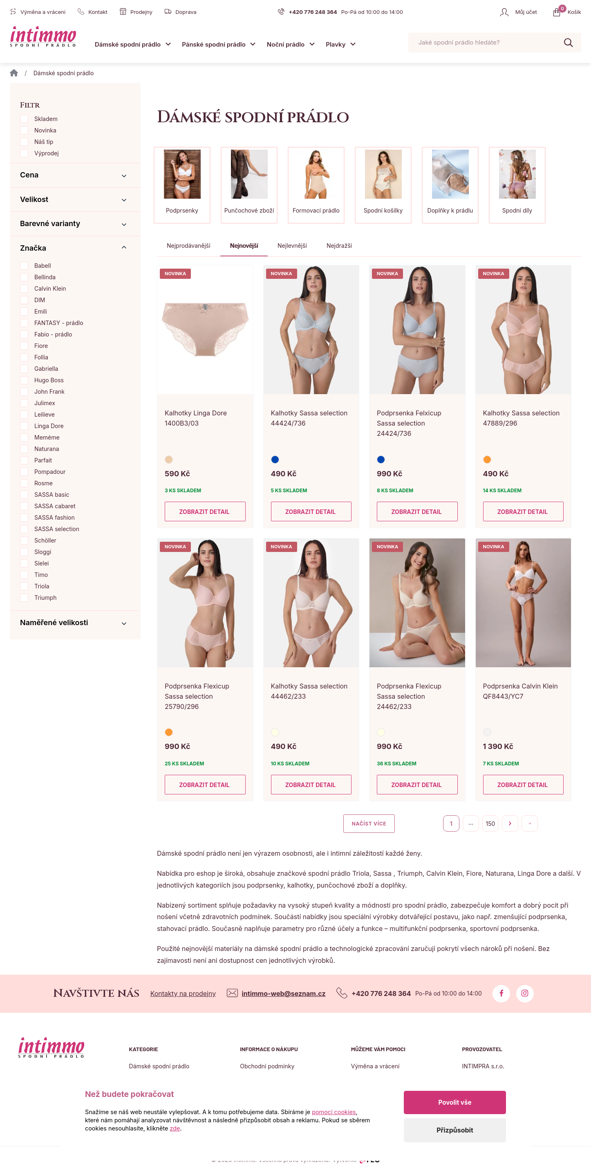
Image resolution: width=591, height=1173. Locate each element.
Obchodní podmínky (267, 1066)
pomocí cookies (334, 1111)
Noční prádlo (285, 44)
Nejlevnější (292, 245)
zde (175, 1128)
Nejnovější (244, 245)
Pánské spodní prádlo (214, 44)
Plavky (335, 44)
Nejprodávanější (188, 245)
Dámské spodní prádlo (128, 44)
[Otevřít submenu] (168, 44)
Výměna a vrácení (375, 1066)
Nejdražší (339, 245)
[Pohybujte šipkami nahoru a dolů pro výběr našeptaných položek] (494, 43)
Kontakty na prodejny (183, 993)
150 (490, 823)
